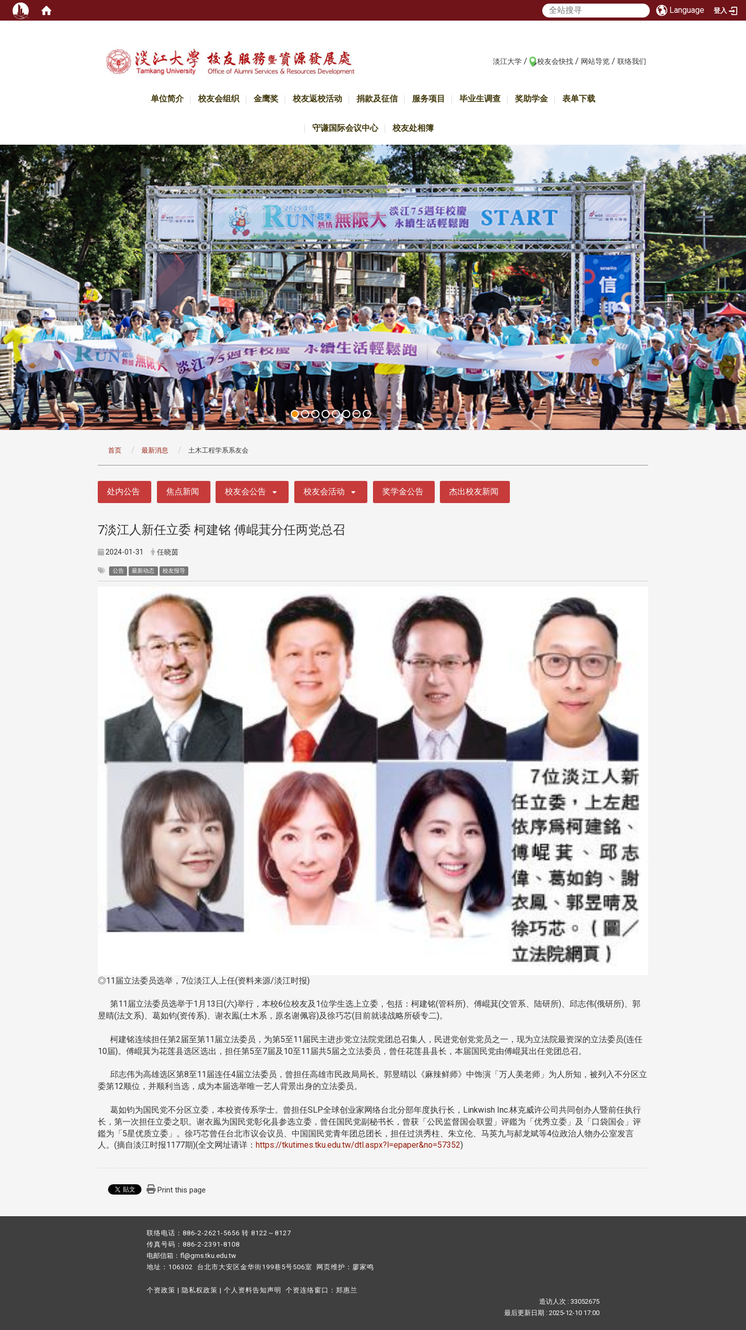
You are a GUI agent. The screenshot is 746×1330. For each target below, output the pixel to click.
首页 (114, 450)
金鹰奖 (266, 98)
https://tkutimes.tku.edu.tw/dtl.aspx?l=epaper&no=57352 (358, 1145)
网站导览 (595, 61)
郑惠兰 (347, 1290)
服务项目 (428, 98)
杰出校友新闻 (474, 491)
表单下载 (578, 98)
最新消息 (154, 450)
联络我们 (631, 61)
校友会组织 (218, 98)
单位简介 (167, 98)
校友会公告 (245, 491)
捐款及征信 (377, 98)
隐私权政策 (200, 1290)
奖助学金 (531, 98)
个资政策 (161, 1290)
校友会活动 (324, 491)
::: (487, 61)
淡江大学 (507, 61)
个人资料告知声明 (252, 1290)
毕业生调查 (480, 98)
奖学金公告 (402, 491)
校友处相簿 (413, 128)
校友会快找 (555, 61)
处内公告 (123, 491)
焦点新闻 (182, 491)
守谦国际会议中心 (345, 128)
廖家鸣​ (363, 1267)
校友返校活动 (317, 98)
